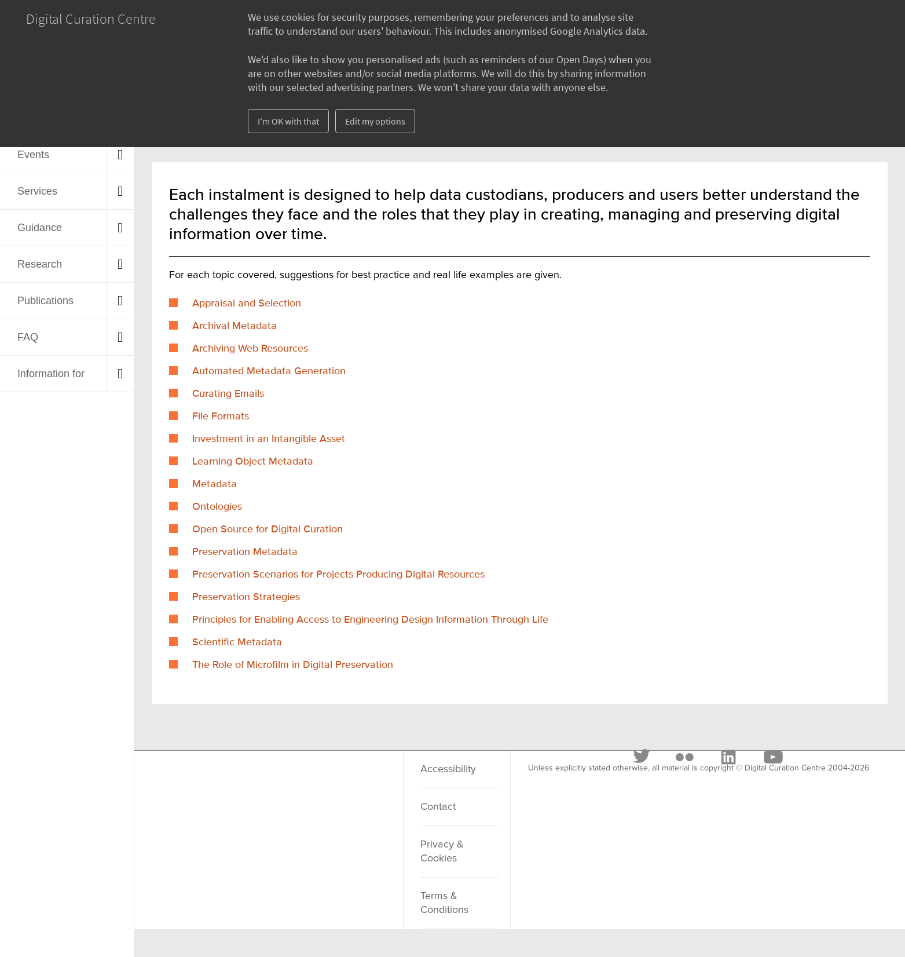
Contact (438, 807)
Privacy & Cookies (442, 851)
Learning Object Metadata (252, 461)
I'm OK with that (288, 121)
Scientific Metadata (237, 642)
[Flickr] (245, 783)
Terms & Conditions (444, 903)
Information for (51, 373)
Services (37, 191)
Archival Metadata (234, 326)
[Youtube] (333, 783)
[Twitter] (202, 783)
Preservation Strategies (246, 597)
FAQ (27, 337)
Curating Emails (228, 394)
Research (39, 264)
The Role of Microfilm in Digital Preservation (292, 665)
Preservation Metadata (245, 552)
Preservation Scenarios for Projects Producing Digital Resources (338, 574)
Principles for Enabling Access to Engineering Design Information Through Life (370, 619)
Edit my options (375, 121)
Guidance (39, 227)
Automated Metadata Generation (269, 371)
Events (33, 154)
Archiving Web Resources (250, 348)
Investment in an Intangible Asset (268, 439)
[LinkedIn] (288, 783)
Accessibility (448, 769)
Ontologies (217, 507)
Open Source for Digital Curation (267, 529)
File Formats (220, 416)
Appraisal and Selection (246, 303)
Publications (45, 300)
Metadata (214, 484)
